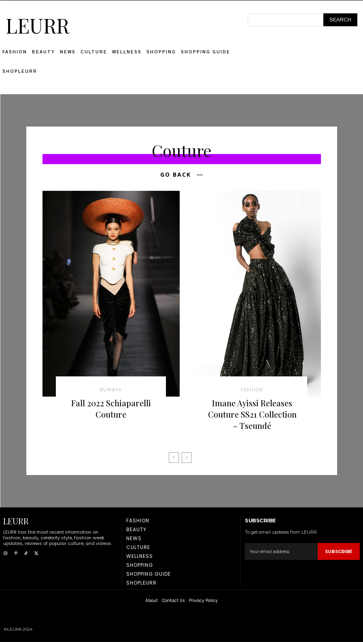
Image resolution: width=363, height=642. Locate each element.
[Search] (340, 19)
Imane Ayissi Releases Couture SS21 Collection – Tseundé (252, 414)
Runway (111, 390)
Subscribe (338, 551)
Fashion (252, 390)
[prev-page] (174, 457)
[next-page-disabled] (187, 457)
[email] (281, 551)
